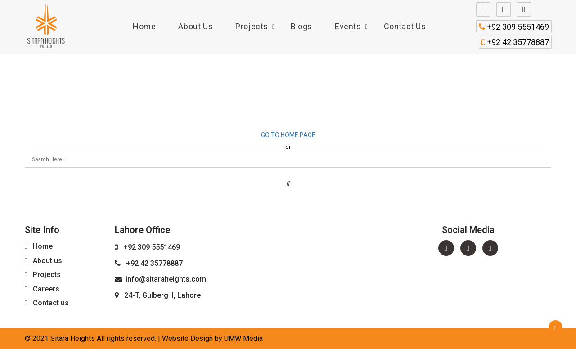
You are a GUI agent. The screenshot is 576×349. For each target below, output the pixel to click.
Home (144, 26)
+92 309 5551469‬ (514, 26)
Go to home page (288, 135)
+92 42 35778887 (515, 42)
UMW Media (243, 338)
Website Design (187, 338)
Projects (251, 26)
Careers (46, 289)
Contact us (405, 26)
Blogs (301, 26)
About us (195, 26)
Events (348, 26)
